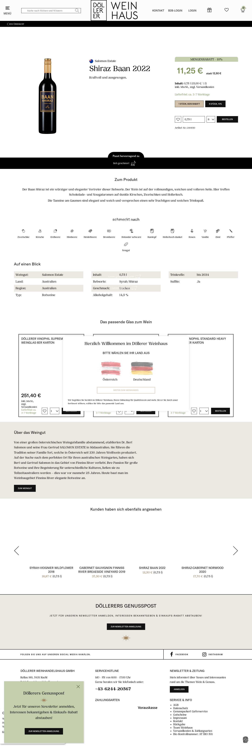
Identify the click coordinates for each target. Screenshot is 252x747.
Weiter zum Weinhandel (126, 390)
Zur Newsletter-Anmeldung (44, 731)
